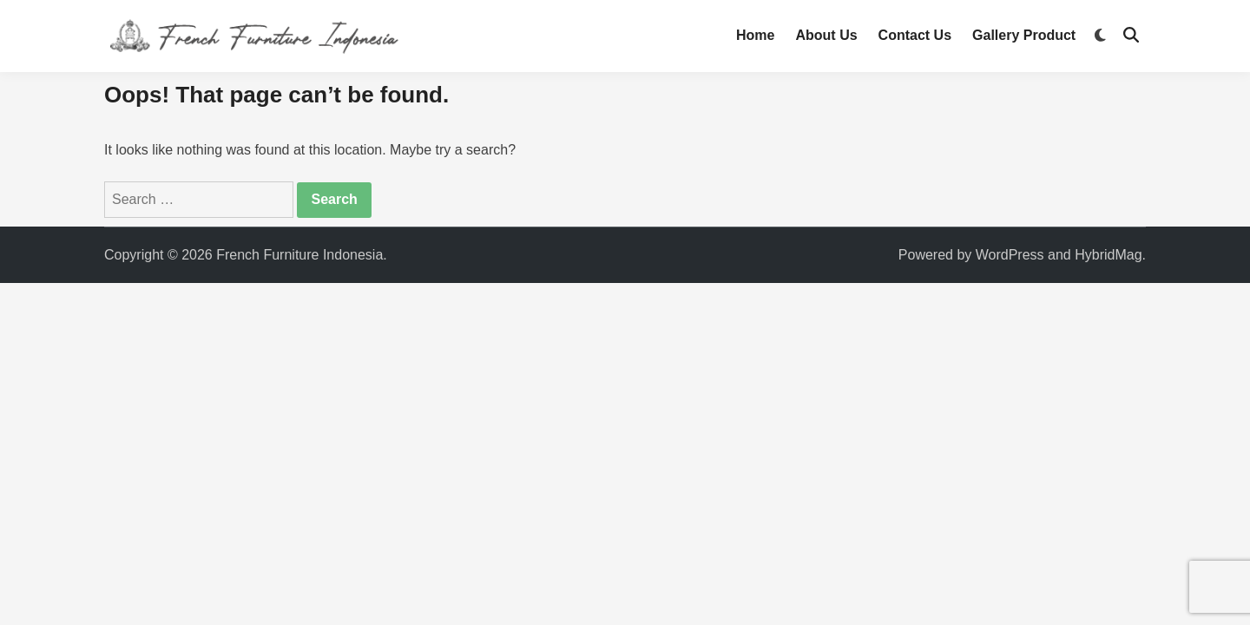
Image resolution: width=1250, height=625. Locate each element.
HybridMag (1108, 254)
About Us (826, 35)
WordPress (1010, 254)
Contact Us (914, 35)
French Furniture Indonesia (299, 254)
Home (755, 35)
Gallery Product (1024, 35)
